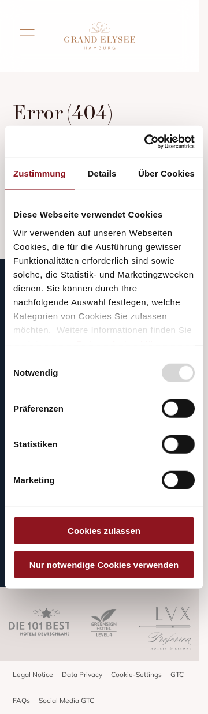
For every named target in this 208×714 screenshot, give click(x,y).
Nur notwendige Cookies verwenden (104, 565)
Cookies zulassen (104, 531)
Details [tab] (102, 173)
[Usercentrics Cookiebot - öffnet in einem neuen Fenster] (147, 141)
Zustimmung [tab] (39, 173)
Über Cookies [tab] (166, 173)
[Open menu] (27, 35)
